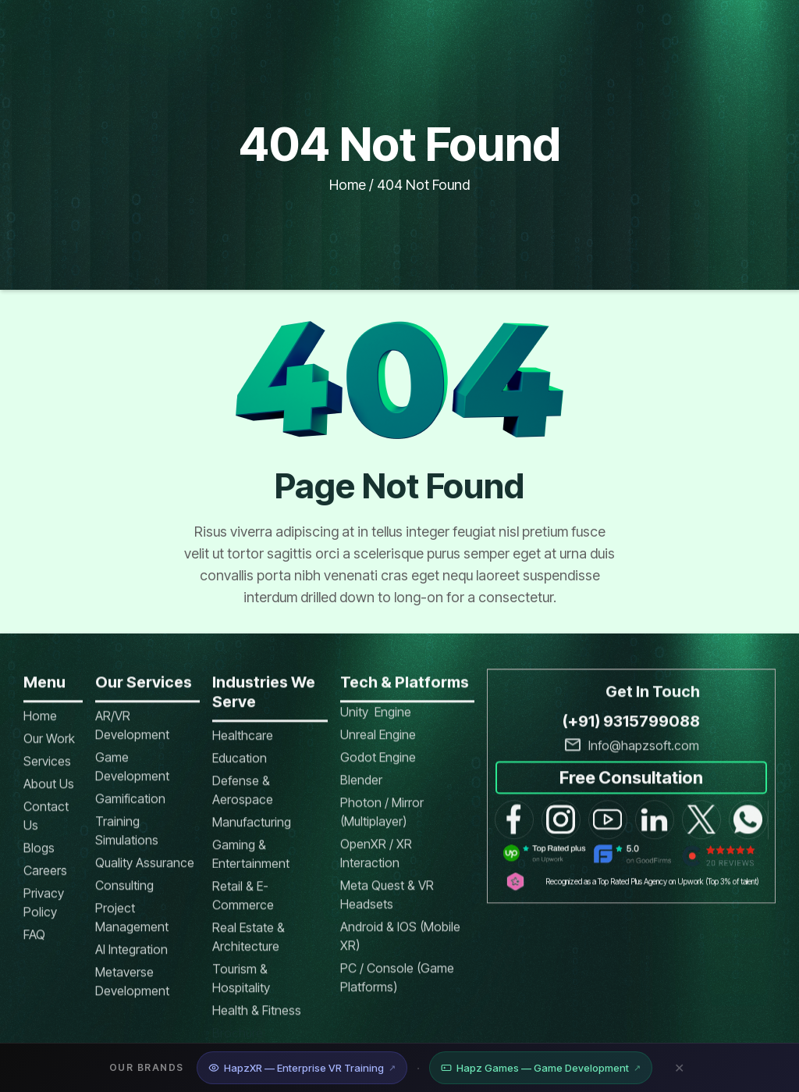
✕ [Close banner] (679, 1068)
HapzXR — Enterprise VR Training (302, 1068)
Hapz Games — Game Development (541, 1068)
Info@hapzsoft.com (643, 755)
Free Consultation (631, 786)
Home (347, 185)
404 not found (423, 185)
